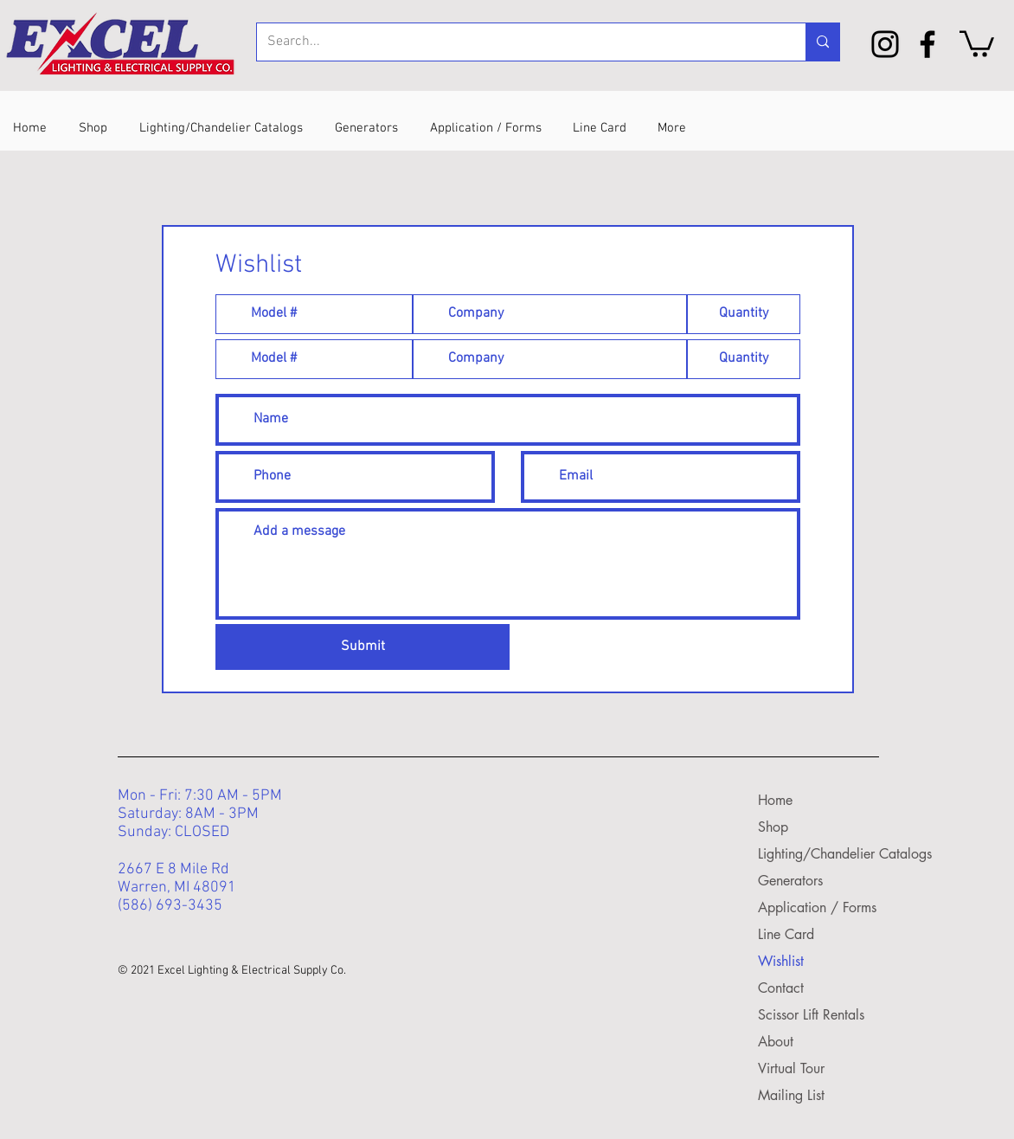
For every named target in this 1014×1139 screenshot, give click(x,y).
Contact (781, 988)
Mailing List (791, 1095)
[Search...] (518, 42)
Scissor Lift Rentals (810, 1015)
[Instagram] (885, 44)
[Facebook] (927, 44)
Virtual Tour (791, 1068)
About (775, 1042)
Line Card (786, 934)
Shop (773, 827)
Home (775, 800)
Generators (790, 881)
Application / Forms (810, 907)
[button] (976, 42)
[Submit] (362, 647)
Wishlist (781, 961)
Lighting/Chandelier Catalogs (810, 854)
